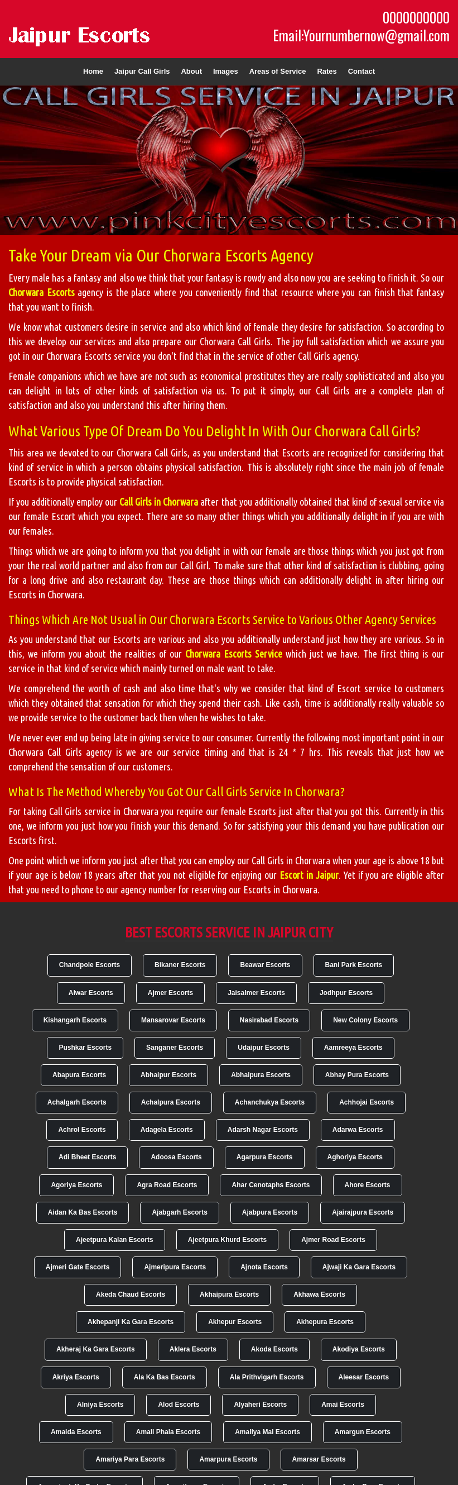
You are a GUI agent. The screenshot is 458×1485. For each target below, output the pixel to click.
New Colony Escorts (365, 1020)
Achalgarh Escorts (77, 1102)
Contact (361, 71)
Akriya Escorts (75, 1377)
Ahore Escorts (367, 1185)
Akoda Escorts (274, 1349)
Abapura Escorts (79, 1075)
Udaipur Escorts (264, 1047)
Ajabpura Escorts (269, 1212)
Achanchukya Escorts (270, 1102)
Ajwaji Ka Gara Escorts (359, 1267)
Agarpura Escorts (265, 1157)
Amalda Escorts (76, 1432)
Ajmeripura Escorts (175, 1267)
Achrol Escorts (81, 1130)
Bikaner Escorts (180, 965)
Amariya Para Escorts (130, 1459)
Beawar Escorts (265, 965)
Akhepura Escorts (325, 1322)
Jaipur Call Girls (142, 71)
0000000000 (416, 17)
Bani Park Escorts (354, 965)
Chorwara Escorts (41, 292)
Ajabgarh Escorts (179, 1212)
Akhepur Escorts (235, 1322)
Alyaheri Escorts (260, 1404)
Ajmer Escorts (170, 993)
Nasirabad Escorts (269, 1020)
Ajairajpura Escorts (362, 1212)
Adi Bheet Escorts (87, 1157)
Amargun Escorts (362, 1432)
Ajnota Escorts (264, 1267)
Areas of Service (277, 71)
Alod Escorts (178, 1404)
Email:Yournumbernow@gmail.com (361, 35)
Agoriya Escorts (76, 1185)
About (191, 71)
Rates (326, 71)
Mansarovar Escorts (173, 1020)
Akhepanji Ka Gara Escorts (130, 1322)
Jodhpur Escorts (346, 993)
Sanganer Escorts (174, 1047)
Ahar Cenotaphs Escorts (271, 1185)
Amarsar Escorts (319, 1459)
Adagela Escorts (167, 1130)
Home (93, 71)
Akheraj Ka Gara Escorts (95, 1349)
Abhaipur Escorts (168, 1075)
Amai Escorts (342, 1404)
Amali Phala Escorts (168, 1432)
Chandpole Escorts (89, 965)
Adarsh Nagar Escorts (263, 1130)
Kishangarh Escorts (75, 1020)
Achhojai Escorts (366, 1102)
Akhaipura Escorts (229, 1294)
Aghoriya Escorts (355, 1157)
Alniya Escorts (100, 1404)
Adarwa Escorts (357, 1130)
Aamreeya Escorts (353, 1047)
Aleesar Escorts (364, 1377)
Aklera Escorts (193, 1349)
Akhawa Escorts (319, 1294)
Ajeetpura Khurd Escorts (227, 1240)
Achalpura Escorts (170, 1102)
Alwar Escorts (91, 993)
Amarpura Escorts (228, 1459)
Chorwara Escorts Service (233, 653)
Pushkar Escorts (85, 1047)
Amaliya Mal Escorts (267, 1432)
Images (225, 71)
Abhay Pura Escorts (357, 1075)
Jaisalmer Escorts (256, 993)
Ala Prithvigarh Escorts (267, 1377)
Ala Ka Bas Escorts (164, 1377)
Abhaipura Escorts (261, 1075)
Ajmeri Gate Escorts (78, 1267)
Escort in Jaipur (309, 874)
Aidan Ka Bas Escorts (83, 1212)
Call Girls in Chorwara (158, 501)
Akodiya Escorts (358, 1349)
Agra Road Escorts (167, 1185)
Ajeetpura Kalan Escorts (114, 1240)
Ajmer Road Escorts (333, 1240)
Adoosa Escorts (176, 1157)
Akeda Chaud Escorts (130, 1294)
